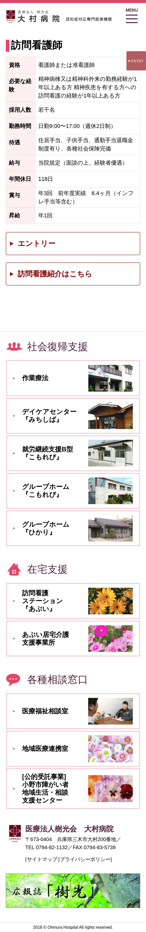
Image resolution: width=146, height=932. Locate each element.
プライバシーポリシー (85, 859)
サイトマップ (42, 859)
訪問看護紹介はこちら (55, 274)
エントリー (37, 243)
